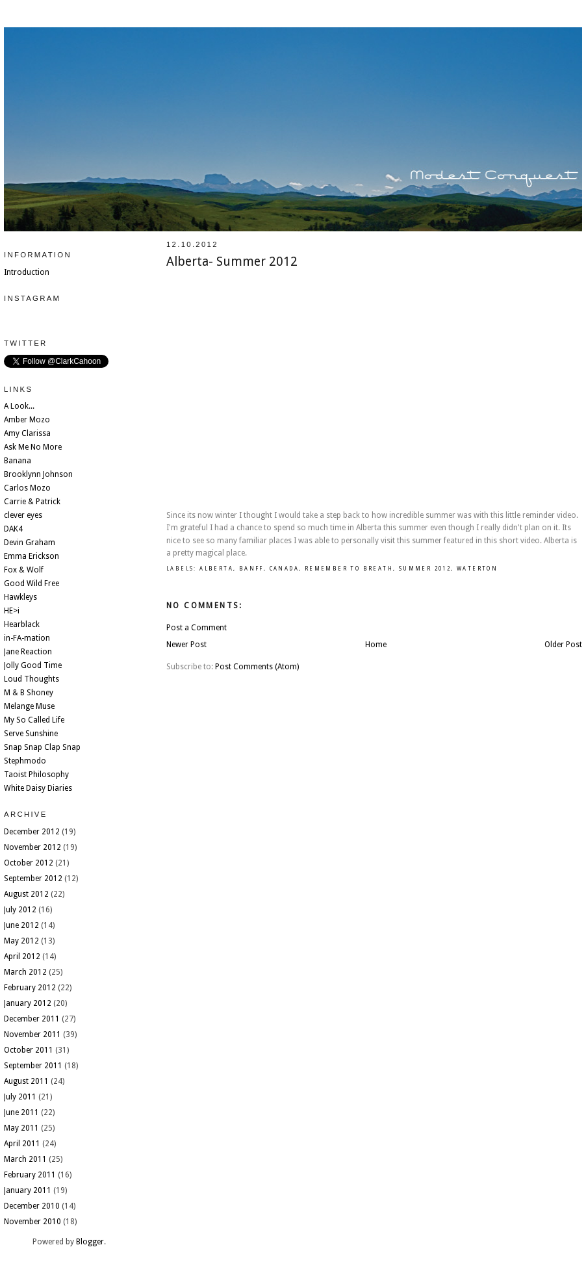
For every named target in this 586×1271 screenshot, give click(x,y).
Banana (17, 460)
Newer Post (186, 644)
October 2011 (28, 1050)
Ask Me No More (33, 447)
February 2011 (30, 1174)
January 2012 (27, 1003)
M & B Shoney (28, 692)
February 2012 (30, 987)
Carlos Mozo (27, 488)
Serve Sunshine (31, 733)
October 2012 (28, 862)
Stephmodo (25, 760)
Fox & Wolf (24, 569)
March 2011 (25, 1159)
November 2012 (32, 847)
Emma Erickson (31, 556)
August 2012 (26, 894)
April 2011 (22, 1143)
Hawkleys (20, 597)
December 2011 (32, 1018)
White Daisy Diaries (38, 788)
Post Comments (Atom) (257, 666)
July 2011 (20, 1096)
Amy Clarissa (27, 433)
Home (376, 644)
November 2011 (32, 1034)
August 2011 (26, 1081)
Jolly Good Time (33, 665)
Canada (284, 569)
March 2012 (25, 972)
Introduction (26, 272)
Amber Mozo (27, 419)
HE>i (11, 610)
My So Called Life (34, 720)
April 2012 (22, 956)
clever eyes (23, 515)
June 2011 (21, 1112)
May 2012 (21, 940)
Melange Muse (29, 706)
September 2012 (33, 878)
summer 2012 (425, 569)
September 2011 (33, 1065)
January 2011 (27, 1190)
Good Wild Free (31, 583)
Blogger (90, 1241)
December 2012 (32, 831)
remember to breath (349, 569)
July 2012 (20, 909)
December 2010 (32, 1206)
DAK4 (13, 528)
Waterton (477, 569)
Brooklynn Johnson (38, 474)
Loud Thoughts (31, 679)
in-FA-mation (27, 638)
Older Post (563, 644)
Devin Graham (29, 542)
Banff (251, 569)
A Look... (19, 406)
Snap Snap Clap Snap (42, 747)
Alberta (216, 569)
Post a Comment (196, 627)
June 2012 (21, 925)
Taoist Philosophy (36, 774)
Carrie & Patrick (32, 501)
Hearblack (22, 624)
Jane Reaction (28, 651)
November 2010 (32, 1221)
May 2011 (21, 1128)
